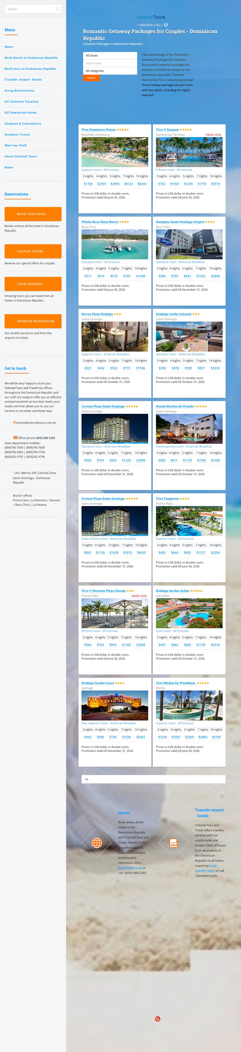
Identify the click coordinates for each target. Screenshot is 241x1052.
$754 (174, 276)
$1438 (114, 552)
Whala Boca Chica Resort (100, 222)
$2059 (189, 737)
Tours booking (31, 284)
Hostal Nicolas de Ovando (175, 406)
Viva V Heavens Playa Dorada (104, 591)
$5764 (216, 737)
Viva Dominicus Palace (99, 130)
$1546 (140, 368)
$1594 (201, 460)
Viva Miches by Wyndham (176, 683)
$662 (174, 644)
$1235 (162, 737)
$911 (174, 460)
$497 (162, 644)
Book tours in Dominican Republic (30, 68)
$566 (162, 276)
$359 (162, 368)
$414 (100, 276)
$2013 (127, 552)
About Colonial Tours (21, 156)
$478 (175, 368)
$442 (100, 368)
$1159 (200, 644)
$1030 (126, 737)
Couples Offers (31, 251)
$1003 (174, 183)
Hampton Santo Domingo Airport (180, 222)
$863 (87, 552)
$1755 (202, 183)
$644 (174, 552)
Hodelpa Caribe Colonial (173, 314)
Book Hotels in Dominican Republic (31, 57)
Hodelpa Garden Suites (172, 591)
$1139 (187, 460)
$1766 (88, 183)
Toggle (73, 8)
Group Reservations (19, 90)
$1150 (100, 552)
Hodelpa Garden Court (98, 683)
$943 (187, 276)
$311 (88, 276)
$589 (100, 737)
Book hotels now (130, 868)
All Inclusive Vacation (22, 101)
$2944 (115, 183)
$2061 (141, 737)
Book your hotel (32, 214)
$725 (126, 276)
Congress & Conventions (23, 123)
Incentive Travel (17, 134)
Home (9, 46)
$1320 (200, 276)
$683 (161, 460)
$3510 (215, 183)
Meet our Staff (16, 145)
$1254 (188, 183)
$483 (162, 552)
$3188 (215, 460)
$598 (188, 368)
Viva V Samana (167, 130)
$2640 (215, 276)
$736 (113, 737)
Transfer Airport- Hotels (23, 79)
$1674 (215, 368)
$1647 (176, 737)
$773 (126, 368)
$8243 (142, 183)
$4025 (141, 552)
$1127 (200, 552)
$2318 (215, 644)
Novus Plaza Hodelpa (97, 314)
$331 (88, 368)
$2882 (203, 737)
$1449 (140, 276)
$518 (113, 276)
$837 (201, 368)
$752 (161, 183)
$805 (187, 552)
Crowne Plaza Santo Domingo (103, 406)
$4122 (128, 183)
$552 (113, 368)
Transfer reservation (36, 321)
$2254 (215, 552)
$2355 (101, 183)
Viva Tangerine (167, 498)
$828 (187, 644)
